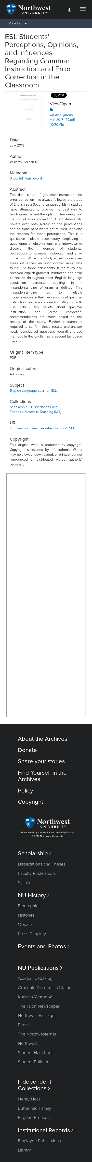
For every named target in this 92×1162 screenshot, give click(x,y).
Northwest (28, 1043)
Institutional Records (46, 1130)
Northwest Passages (37, 1015)
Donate (27, 750)
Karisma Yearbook (35, 997)
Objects (25, 924)
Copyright (30, 801)
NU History (34, 895)
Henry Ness (29, 1099)
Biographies (29, 905)
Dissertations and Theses (42, 864)
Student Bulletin (33, 1062)
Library (24, 1150)
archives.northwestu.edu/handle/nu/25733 (42, 428)
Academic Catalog (35, 978)
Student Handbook (36, 1052)
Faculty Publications (37, 873)
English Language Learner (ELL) (33, 391)
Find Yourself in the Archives (42, 776)
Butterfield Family (34, 1108)
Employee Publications (39, 1140)
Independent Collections (34, 1085)
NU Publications (40, 968)
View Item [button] (18, 23)
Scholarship (35, 853)
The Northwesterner (37, 1034)
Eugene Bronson (34, 1117)
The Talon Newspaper (39, 1006)
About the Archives (42, 738)
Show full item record (26, 178)
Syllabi (24, 882)
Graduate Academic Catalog (44, 987)
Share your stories (41, 761)
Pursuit (24, 1024)
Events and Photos (44, 946)
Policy (25, 790)
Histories (26, 915)
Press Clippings (32, 933)
